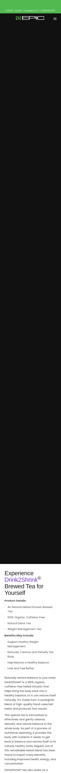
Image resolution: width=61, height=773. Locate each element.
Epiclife (18, 10)
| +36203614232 (47, 10)
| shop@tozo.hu (30, 10)
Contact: (9, 10)
